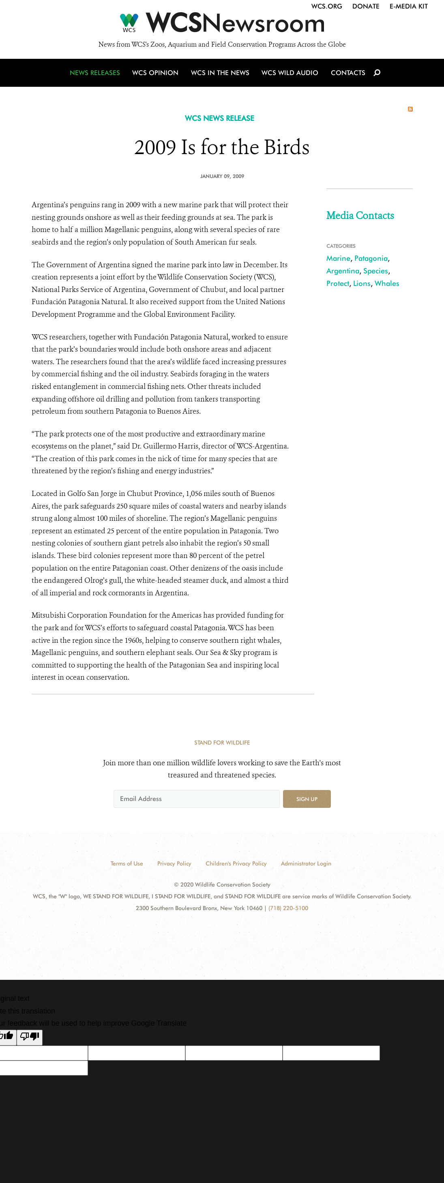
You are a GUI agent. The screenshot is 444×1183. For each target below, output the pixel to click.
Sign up (306, 799)
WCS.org (326, 6)
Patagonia (371, 258)
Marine (338, 258)
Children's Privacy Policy (236, 863)
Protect (337, 283)
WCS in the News (221, 74)
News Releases (96, 74)
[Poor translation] (30, 1038)
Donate (366, 6)
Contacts (347, 74)
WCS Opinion (157, 74)
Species (375, 270)
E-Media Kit (409, 6)
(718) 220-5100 (288, 908)
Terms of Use (127, 863)
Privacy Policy (174, 863)
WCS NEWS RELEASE (219, 118)
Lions (362, 283)
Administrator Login (306, 863)
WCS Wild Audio (290, 74)
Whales (387, 283)
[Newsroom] (222, 25)
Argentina (342, 270)
